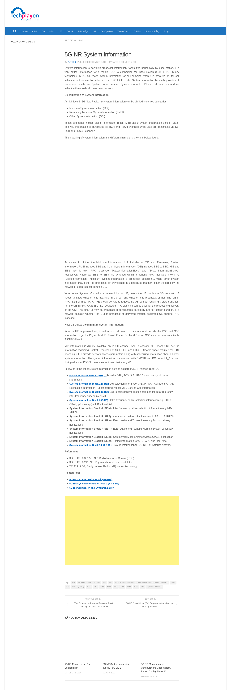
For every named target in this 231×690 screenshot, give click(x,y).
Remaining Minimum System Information (152, 582)
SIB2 (95, 586)
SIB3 (102, 586)
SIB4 (109, 586)
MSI (104, 582)
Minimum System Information (89, 582)
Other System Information (124, 582)
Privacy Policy (152, 31)
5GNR (70, 31)
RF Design (83, 31)
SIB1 (89, 586)
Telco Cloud (123, 31)
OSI (110, 582)
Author (72, 62)
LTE (61, 31)
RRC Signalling (74, 40)
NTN (51, 31)
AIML (34, 31)
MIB (73, 582)
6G (43, 31)
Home (25, 31)
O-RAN (137, 31)
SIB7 (129, 586)
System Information (154, 586)
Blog (166, 31)
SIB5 (115, 586)
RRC (67, 586)
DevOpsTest (107, 31)
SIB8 (136, 586)
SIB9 (142, 586)
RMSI (173, 582)
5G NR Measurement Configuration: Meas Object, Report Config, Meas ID (156, 667)
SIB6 (122, 586)
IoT (94, 31)
